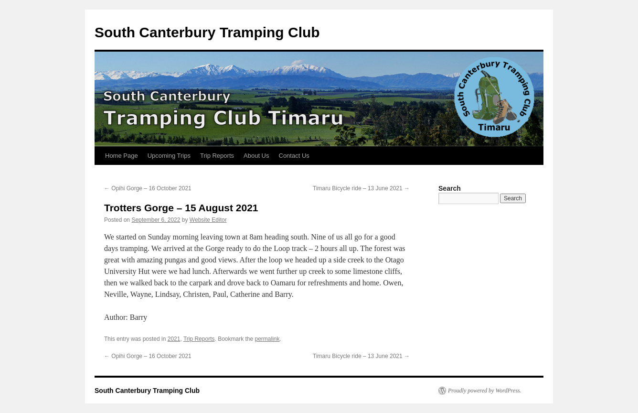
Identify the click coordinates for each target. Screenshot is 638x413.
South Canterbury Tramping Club (207, 32)
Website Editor (208, 220)
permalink (267, 339)
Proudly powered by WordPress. (484, 390)
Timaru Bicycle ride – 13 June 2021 (361, 188)
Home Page (121, 155)
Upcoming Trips (169, 155)
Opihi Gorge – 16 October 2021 (147, 188)
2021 (174, 339)
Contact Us (294, 155)
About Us (256, 155)
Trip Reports (217, 155)
